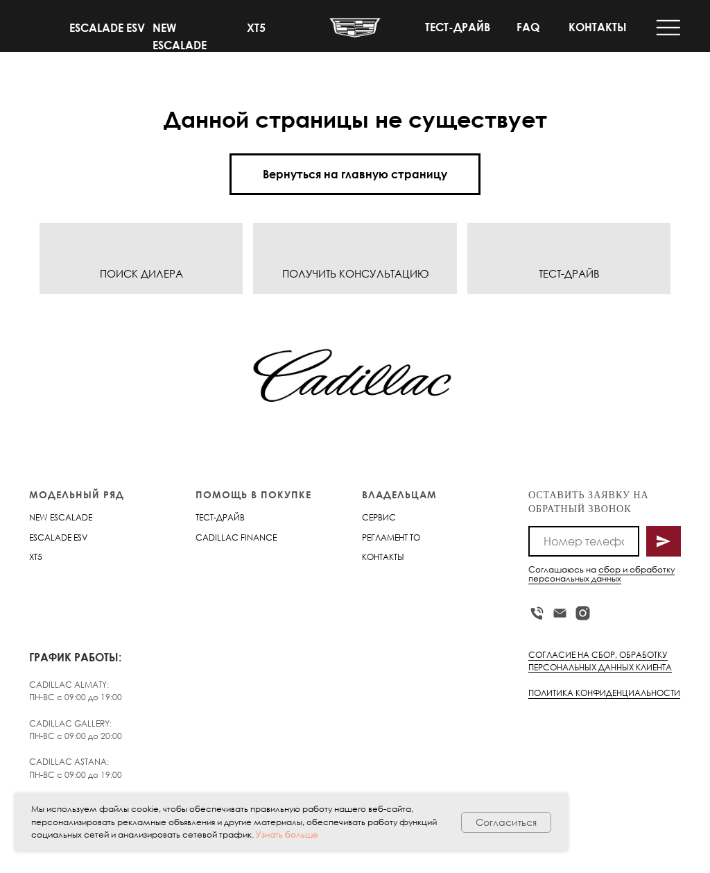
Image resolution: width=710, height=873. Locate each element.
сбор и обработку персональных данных (601, 574)
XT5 (256, 28)
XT (33, 557)
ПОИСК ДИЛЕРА (141, 273)
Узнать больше (287, 834)
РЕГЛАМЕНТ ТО (391, 537)
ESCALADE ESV (107, 28)
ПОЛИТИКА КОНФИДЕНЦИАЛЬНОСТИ (604, 693)
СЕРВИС (379, 517)
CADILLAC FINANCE (236, 537)
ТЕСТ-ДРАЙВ (457, 27)
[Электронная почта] (560, 613)
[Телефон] (537, 613)
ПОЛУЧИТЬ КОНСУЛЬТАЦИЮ (355, 273)
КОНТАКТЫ (598, 27)
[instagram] (582, 613)
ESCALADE (50, 537)
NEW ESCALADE (60, 517)
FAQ (528, 27)
